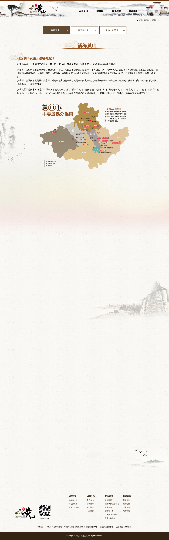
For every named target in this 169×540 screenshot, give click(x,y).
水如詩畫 (90, 511)
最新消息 (126, 500)
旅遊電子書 (109, 511)
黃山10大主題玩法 (112, 504)
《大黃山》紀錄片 (111, 514)
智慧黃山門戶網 (91, 527)
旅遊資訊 (133, 11)
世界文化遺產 (74, 507)
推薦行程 (126, 504)
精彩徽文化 (73, 504)
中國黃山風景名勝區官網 (73, 527)
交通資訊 (126, 507)
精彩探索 (116, 11)
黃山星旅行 (109, 507)
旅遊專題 (108, 500)
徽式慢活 (90, 507)
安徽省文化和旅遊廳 (123, 527)
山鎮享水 (100, 11)
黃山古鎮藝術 (110, 518)
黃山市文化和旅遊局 (54, 527)
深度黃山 (83, 11)
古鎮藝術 (90, 504)
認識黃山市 (156, 20)
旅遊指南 (126, 511)
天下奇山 (90, 500)
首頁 (140, 20)
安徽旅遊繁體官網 (106, 527)
